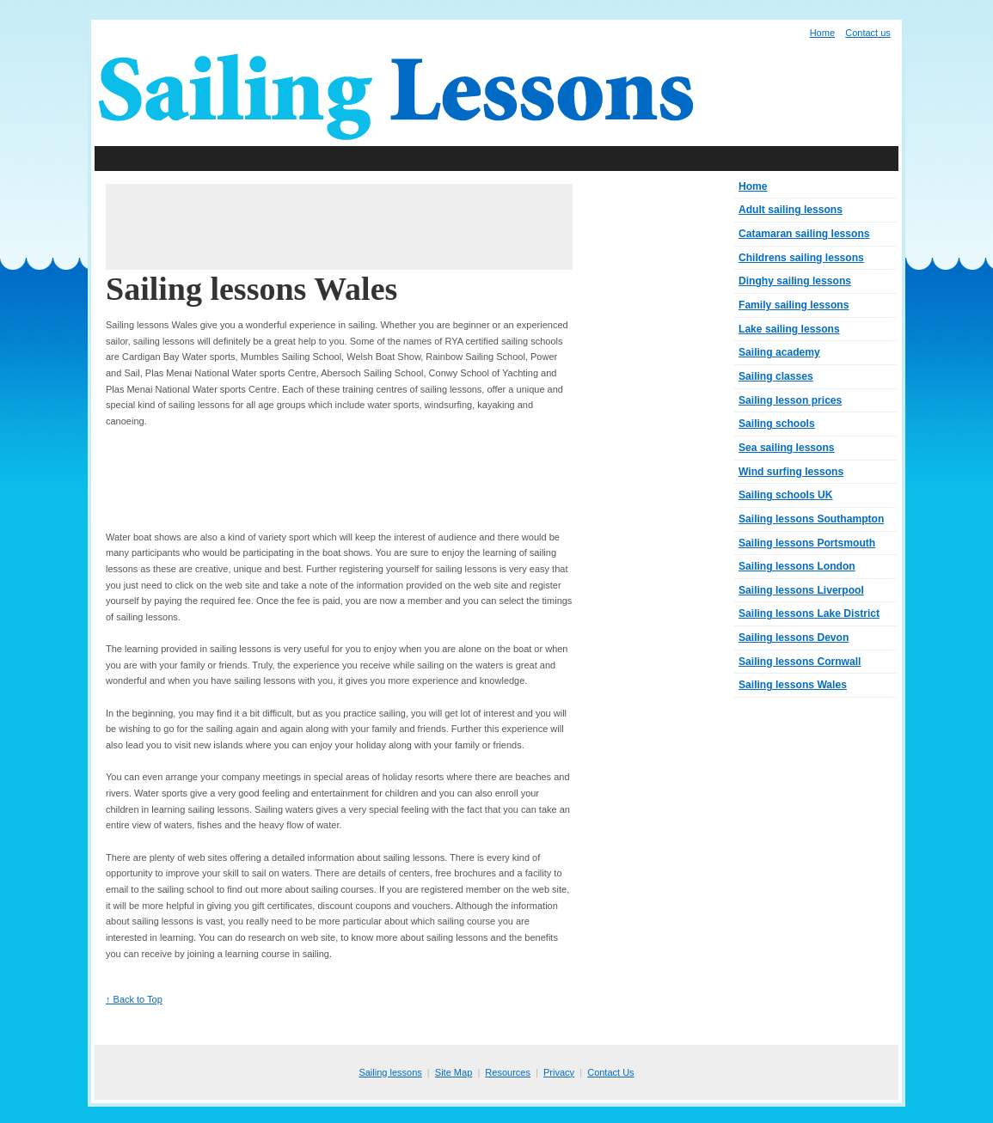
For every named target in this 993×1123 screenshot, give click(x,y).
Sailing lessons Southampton (811, 519)
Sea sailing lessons (787, 448)
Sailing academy (779, 352)
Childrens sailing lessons (801, 258)
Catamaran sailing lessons (804, 234)
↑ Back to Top (134, 999)
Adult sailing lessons (791, 210)
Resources (507, 1072)
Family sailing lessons (794, 305)
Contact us (868, 32)
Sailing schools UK (786, 495)
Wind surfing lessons (791, 472)
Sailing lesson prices (790, 400)
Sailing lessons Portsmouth (807, 543)
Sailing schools (777, 424)
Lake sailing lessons (789, 329)
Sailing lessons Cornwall (800, 662)
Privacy (558, 1072)
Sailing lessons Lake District (809, 613)
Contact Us (610, 1072)
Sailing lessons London (797, 566)
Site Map (453, 1072)
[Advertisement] (497, 158)
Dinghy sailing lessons (795, 281)
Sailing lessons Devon (794, 638)
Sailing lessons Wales (793, 685)
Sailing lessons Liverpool (801, 590)
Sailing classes (776, 376)
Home (822, 32)
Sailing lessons (390, 1072)
